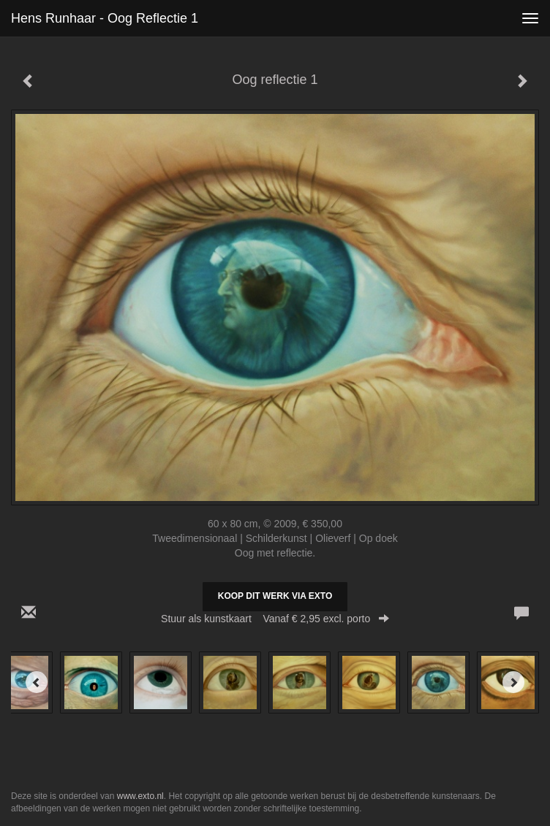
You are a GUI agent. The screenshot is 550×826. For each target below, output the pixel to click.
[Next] (513, 682)
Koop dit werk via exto (275, 596)
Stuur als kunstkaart (275, 618)
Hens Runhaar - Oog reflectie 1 (104, 18)
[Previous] (37, 682)
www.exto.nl (140, 796)
